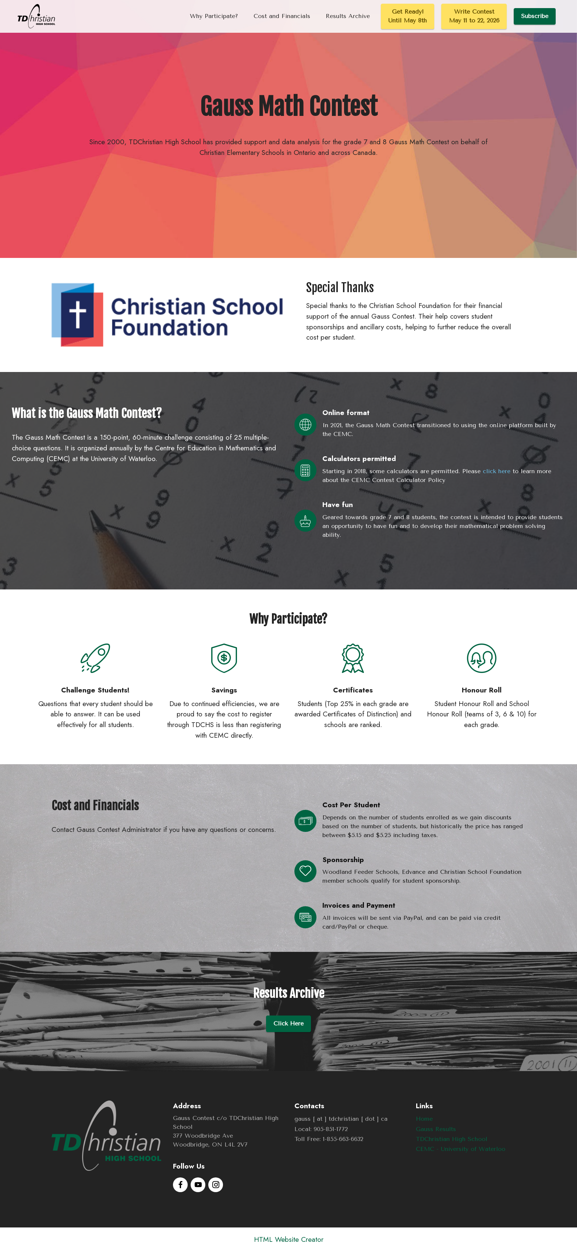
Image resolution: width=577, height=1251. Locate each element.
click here (496, 471)
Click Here (288, 1023)
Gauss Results (436, 1129)
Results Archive (348, 16)
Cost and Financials (282, 16)
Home (424, 1118)
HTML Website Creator (288, 1239)
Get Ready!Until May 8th (407, 16)
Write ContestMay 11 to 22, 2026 (474, 16)
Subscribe (534, 16)
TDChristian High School (451, 1138)
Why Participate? (214, 16)
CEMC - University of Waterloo (460, 1148)
